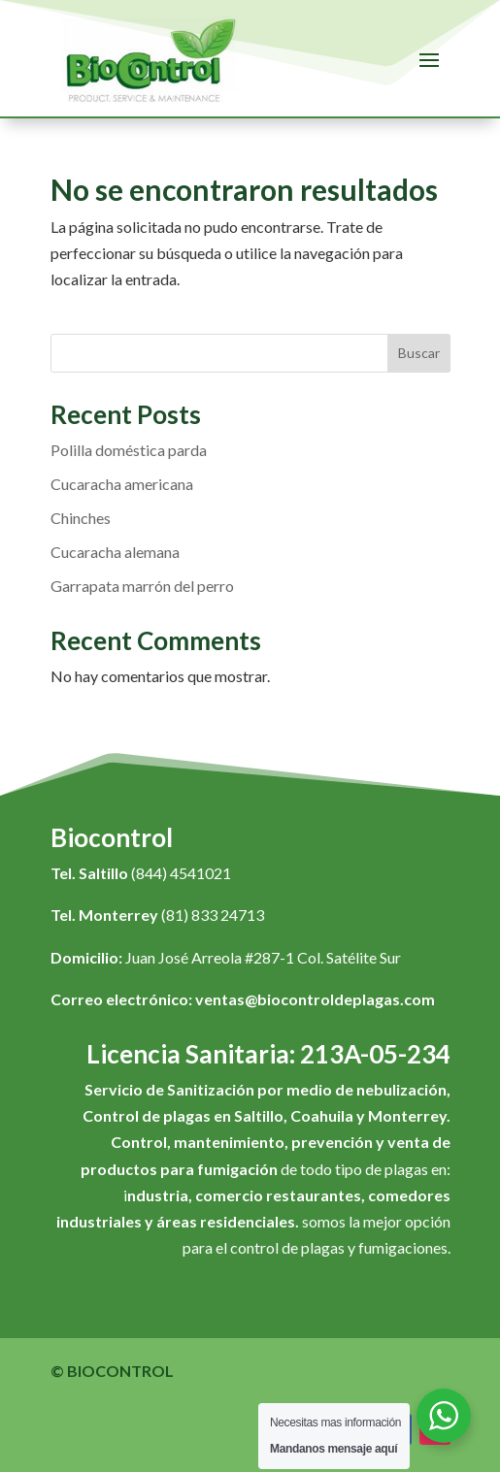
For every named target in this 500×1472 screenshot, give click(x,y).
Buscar (419, 352)
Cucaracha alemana (115, 551)
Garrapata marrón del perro (142, 585)
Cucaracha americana (121, 483)
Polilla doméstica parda (128, 450)
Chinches (80, 517)
